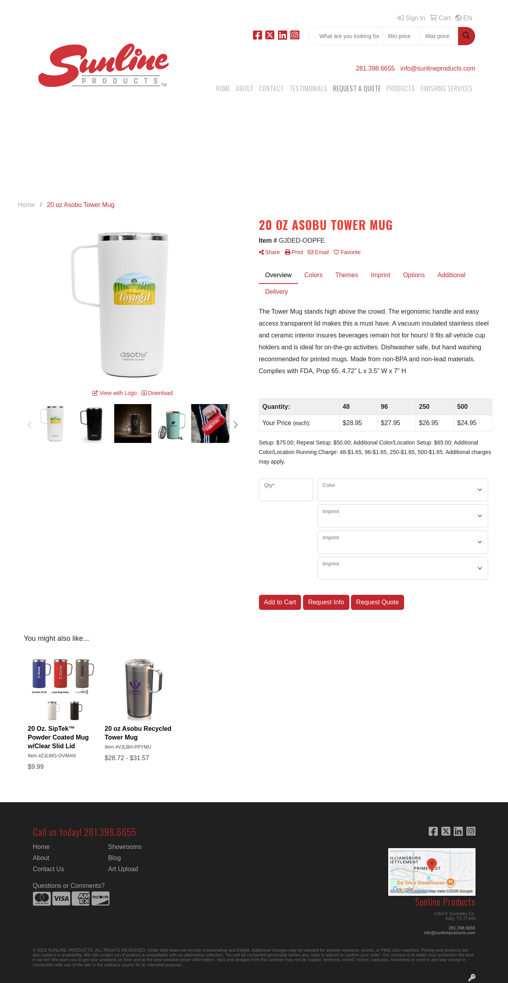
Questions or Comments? (69, 885)
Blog (114, 858)
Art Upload (123, 869)
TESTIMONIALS (308, 88)
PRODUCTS (401, 88)
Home (41, 846)
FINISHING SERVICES (447, 88)
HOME (223, 88)
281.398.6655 (375, 68)
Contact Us (48, 869)
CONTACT (271, 88)
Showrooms (125, 846)
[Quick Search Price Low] (402, 36)
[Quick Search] (346, 36)
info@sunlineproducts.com (438, 68)
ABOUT (245, 88)
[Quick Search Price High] (439, 36)
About (41, 858)
